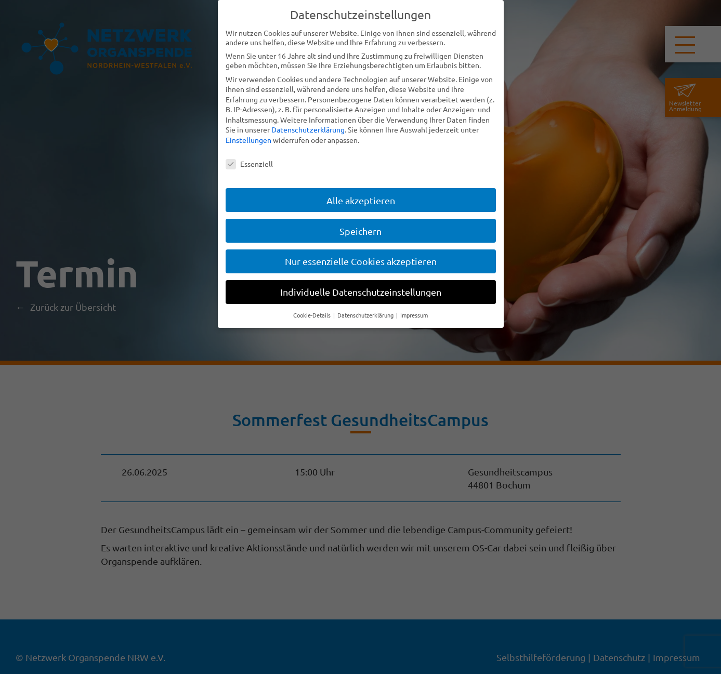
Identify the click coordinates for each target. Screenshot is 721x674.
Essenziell (249, 163)
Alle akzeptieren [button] (360, 200)
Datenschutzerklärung (308, 129)
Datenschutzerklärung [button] (366, 315)
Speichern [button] (360, 231)
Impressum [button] (414, 315)
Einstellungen (248, 139)
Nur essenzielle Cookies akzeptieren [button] (361, 261)
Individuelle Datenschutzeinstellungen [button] (360, 291)
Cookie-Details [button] (312, 315)
